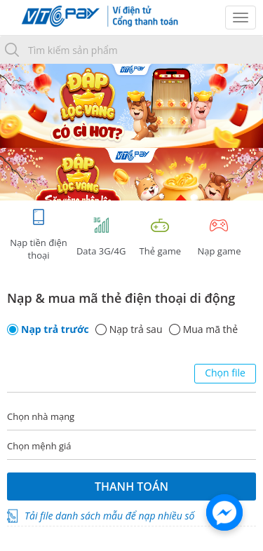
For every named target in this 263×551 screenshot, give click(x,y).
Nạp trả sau (136, 329)
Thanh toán (131, 486)
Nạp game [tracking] (219, 236)
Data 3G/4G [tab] (101, 236)
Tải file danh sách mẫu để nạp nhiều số (109, 515)
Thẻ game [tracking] (160, 236)
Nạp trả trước (55, 329)
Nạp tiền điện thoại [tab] (38, 234)
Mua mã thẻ (210, 329)
